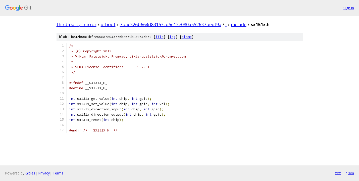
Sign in (348, 8)
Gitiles (30, 173)
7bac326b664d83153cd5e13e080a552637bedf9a (170, 24)
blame (187, 37)
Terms (58, 173)
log (173, 37)
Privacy (44, 173)
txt (338, 173)
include (238, 24)
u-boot (108, 24)
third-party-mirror (76, 24)
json (350, 173)
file (160, 37)
